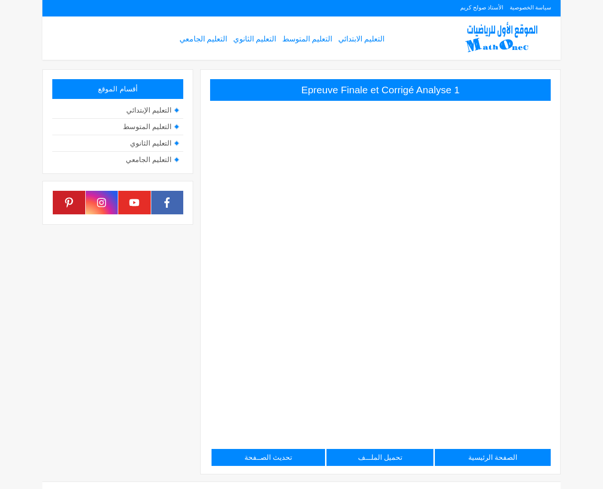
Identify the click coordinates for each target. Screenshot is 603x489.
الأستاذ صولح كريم (482, 7)
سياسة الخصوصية (530, 7)
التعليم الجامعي (203, 39)
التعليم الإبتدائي (148, 110)
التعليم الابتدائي (361, 39)
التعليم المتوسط (307, 39)
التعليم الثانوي (254, 39)
